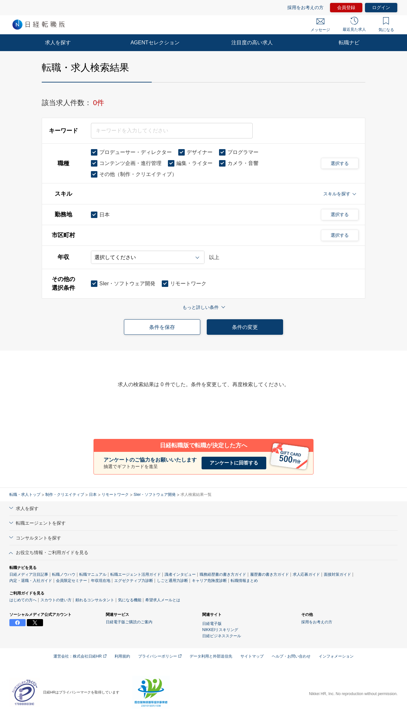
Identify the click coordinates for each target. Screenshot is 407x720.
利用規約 (122, 656)
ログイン (381, 7)
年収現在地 (100, 580)
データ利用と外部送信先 (211, 656)
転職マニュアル (92, 574)
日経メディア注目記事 (28, 574)
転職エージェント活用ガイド (135, 574)
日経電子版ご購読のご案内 (129, 622)
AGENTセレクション (154, 42)
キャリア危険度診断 (209, 580)
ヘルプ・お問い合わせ (291, 656)
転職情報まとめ (244, 580)
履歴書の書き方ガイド (269, 574)
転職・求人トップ (24, 494)
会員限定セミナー (71, 580)
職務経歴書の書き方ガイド (223, 574)
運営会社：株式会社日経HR (79, 656)
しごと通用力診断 (172, 580)
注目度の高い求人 (252, 42)
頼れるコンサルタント (94, 600)
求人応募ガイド (306, 574)
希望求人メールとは (162, 600)
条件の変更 (245, 327)
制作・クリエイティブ (64, 494)
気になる (386, 24)
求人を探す (58, 42)
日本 (93, 494)
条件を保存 (162, 327)
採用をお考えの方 (305, 7)
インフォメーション (336, 656)
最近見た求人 (354, 24)
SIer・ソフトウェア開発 (155, 494)
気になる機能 (129, 600)
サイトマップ (252, 656)
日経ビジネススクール (221, 636)
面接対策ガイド (337, 574)
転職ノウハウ (63, 574)
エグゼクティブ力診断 (133, 580)
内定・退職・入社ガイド (30, 580)
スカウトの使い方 (56, 600)
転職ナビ (349, 42)
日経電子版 (212, 623)
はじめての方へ (23, 600)
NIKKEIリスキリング (220, 629)
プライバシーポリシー (160, 656)
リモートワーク (115, 494)
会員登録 (346, 7)
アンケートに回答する (234, 462)
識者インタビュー (180, 574)
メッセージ (320, 25)
